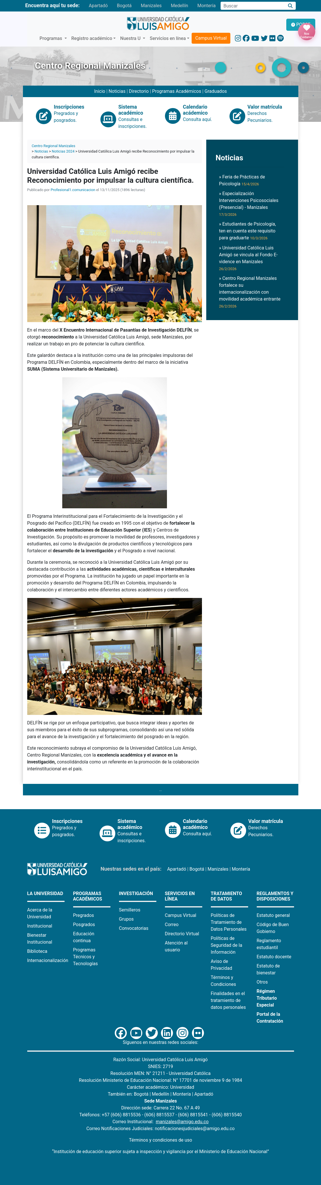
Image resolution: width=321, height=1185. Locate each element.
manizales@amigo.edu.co (182, 1121)
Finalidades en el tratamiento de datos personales (228, 1000)
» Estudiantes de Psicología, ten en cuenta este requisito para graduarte (247, 231)
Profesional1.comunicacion (72, 190)
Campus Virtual (211, 38)
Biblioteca (37, 951)
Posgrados (84, 924)
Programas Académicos (176, 91)
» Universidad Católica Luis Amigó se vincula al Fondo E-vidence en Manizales (248, 258)
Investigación (136, 893)
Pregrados (83, 915)
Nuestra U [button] (131, 38)
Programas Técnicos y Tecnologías (85, 956)
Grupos (126, 919)
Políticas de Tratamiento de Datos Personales (229, 922)
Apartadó (98, 5)
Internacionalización (47, 960)
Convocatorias (134, 928)
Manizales (151, 5)
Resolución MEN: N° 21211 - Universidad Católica (160, 1073)
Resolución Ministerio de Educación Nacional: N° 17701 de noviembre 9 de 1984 (160, 1080)
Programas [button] (51, 38)
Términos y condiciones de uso (160, 1140)
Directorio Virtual (182, 933)
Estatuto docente (274, 956)
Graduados (216, 91)
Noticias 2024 (63, 151)
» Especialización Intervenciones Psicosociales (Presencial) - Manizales (248, 204)
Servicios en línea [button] (168, 38)
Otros (262, 982)
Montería (206, 5)
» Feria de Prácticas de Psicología (242, 180)
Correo (172, 924)
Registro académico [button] (91, 38)
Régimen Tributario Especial (267, 998)
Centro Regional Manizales (53, 146)
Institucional (39, 926)
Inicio (99, 91)
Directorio (139, 91)
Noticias (117, 91)
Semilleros (130, 910)
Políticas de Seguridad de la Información (226, 945)
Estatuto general (273, 915)
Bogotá (124, 5)
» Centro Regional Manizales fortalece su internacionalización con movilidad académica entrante (249, 292)
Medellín (179, 5)
